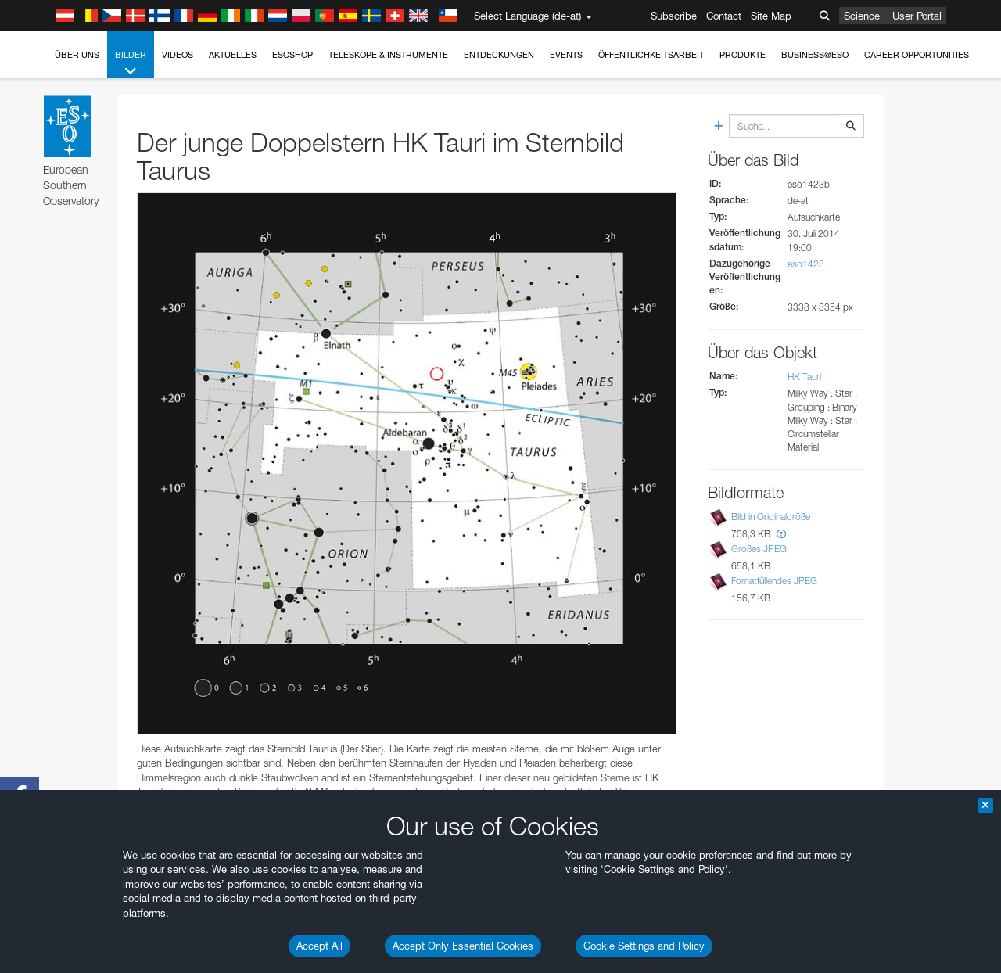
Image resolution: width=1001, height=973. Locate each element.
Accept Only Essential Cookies (463, 945)
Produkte (742, 54)
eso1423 (806, 264)
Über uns (77, 54)
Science (862, 15)
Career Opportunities (916, 54)
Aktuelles (233, 54)
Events (566, 54)
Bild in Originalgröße (770, 516)
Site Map (771, 15)
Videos (177, 54)
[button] (781, 534)
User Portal (917, 15)
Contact (723, 15)
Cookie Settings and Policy (644, 945)
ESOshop (292, 54)
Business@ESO (815, 54)
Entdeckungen (499, 54)
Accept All (319, 945)
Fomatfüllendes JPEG (774, 581)
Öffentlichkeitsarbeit (651, 54)
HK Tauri (804, 376)
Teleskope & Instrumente (388, 54)
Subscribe (674, 15)
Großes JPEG (759, 549)
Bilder (130, 63)
